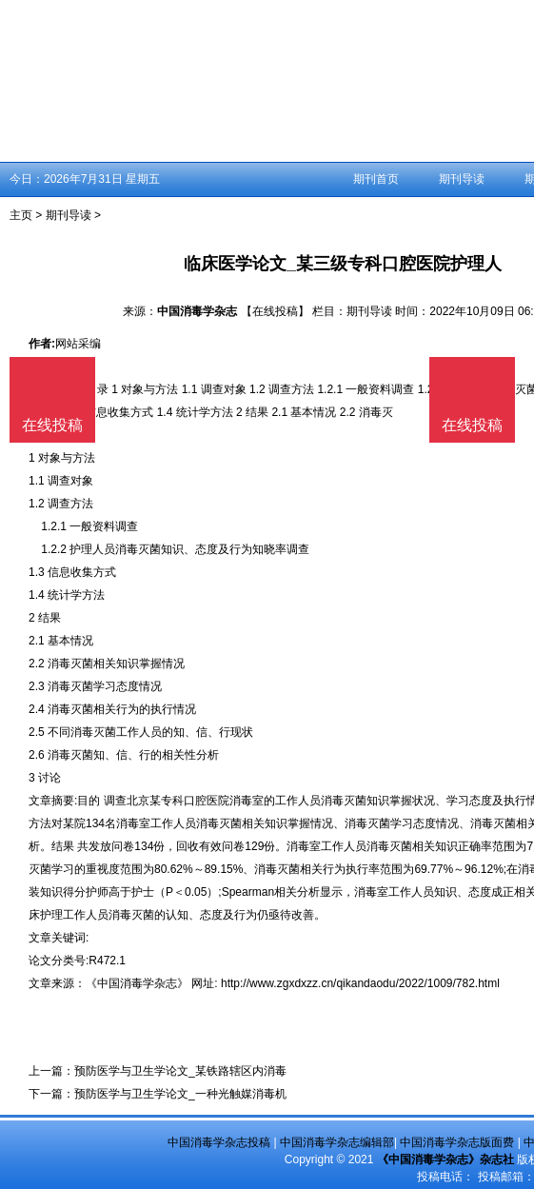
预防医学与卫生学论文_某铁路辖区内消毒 (180, 1071)
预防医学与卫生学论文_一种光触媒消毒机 (180, 1093)
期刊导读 (462, 179)
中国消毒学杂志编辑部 (337, 1142)
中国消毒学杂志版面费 (457, 1142)
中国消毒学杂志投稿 (219, 1142)
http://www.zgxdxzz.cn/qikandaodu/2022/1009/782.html (360, 983)
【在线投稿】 (275, 311)
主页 (21, 215)
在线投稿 (472, 425)
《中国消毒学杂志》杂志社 (445, 1159)
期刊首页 (376, 179)
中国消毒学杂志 (197, 311)
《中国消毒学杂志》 (137, 983)
